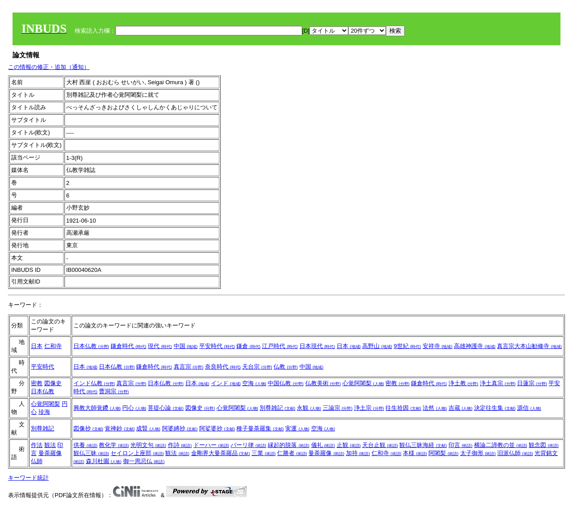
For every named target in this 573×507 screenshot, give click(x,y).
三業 (264, 453)
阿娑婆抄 (217, 428)
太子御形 (478, 453)
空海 (254, 383)
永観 (309, 407)
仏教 (286, 366)
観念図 (544, 445)
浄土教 (464, 383)
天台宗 (257, 366)
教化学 (114, 445)
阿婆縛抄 (180, 428)
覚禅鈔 (120, 428)
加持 (358, 453)
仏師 (37, 461)
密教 (37, 383)
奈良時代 (223, 366)
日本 (37, 346)
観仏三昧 (91, 453)
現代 (160, 346)
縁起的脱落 (288, 445)
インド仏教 (94, 383)
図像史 (53, 383)
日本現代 (317, 346)
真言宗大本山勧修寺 (529, 346)
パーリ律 (248, 445)
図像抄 (88, 428)
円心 (134, 407)
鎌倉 (248, 346)
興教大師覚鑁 (97, 407)
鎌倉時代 (128, 346)
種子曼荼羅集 (260, 428)
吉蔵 (461, 407)
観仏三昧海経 (423, 445)
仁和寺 (53, 346)
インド (226, 383)
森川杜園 (104, 461)
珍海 (44, 411)
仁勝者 (292, 453)
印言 (461, 445)
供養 (85, 445)
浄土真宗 (498, 383)
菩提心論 (166, 407)
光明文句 (148, 445)
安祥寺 (438, 346)
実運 (297, 428)
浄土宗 (369, 407)
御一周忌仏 (144, 461)
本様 (415, 453)
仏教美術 (323, 383)
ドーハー (211, 445)
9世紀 (407, 346)
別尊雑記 (277, 407)
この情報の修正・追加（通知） (49, 67)
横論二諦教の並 (500, 445)
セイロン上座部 (137, 453)
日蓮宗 (532, 383)
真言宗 (189, 366)
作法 (37, 445)
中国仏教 (286, 383)
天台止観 (380, 445)
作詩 (180, 445)
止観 (349, 445)
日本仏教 (91, 346)
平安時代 (217, 346)
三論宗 (338, 407)
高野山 (377, 346)
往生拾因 (403, 407)
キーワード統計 (28, 477)
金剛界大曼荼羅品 (220, 453)
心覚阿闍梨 (363, 383)
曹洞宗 (114, 391)
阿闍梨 (443, 453)
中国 (186, 346)
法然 (435, 407)
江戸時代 (280, 346)
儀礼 (323, 445)
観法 (50, 445)
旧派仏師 (515, 453)
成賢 (148, 428)
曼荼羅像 (50, 453)
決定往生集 (495, 407)
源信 (529, 407)
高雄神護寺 (475, 346)
